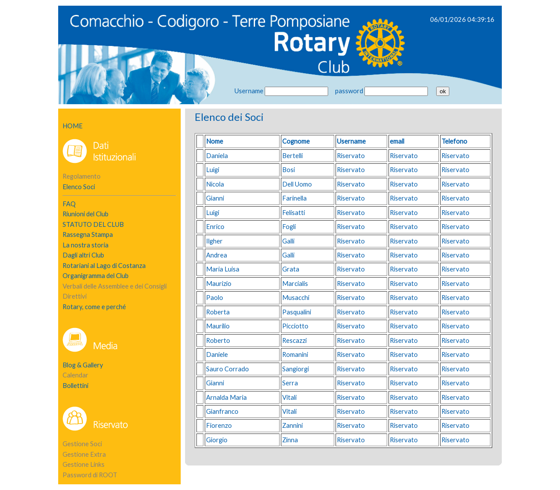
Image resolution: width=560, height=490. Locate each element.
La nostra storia (85, 245)
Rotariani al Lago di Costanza (104, 265)
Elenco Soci (79, 186)
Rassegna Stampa (88, 234)
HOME (73, 126)
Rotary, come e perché (94, 306)
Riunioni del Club (85, 214)
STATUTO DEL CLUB (93, 224)
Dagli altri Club (83, 255)
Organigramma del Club (96, 275)
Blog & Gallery (83, 365)
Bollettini (75, 385)
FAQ (69, 204)
